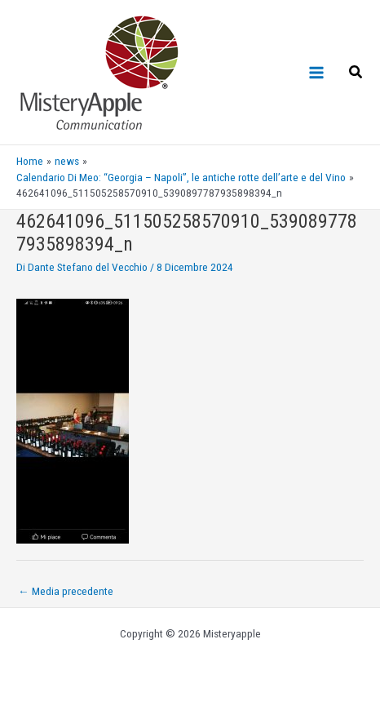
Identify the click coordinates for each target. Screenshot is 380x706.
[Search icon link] (356, 73)
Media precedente (65, 590)
